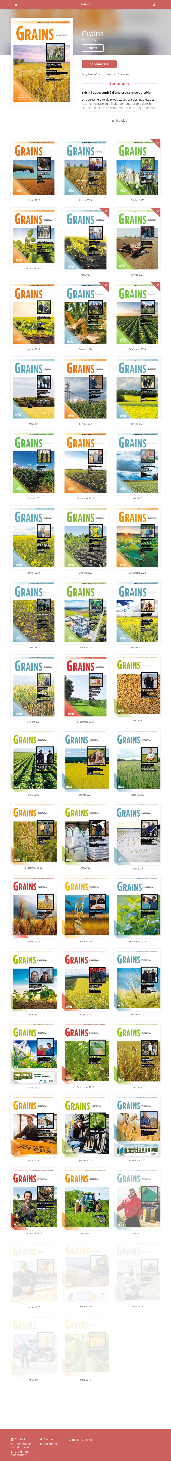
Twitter (46, 1439)
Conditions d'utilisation (20, 1453)
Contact (18, 1439)
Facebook (48, 1444)
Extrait (92, 48)
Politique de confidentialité (21, 1445)
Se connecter (99, 64)
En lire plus (119, 120)
